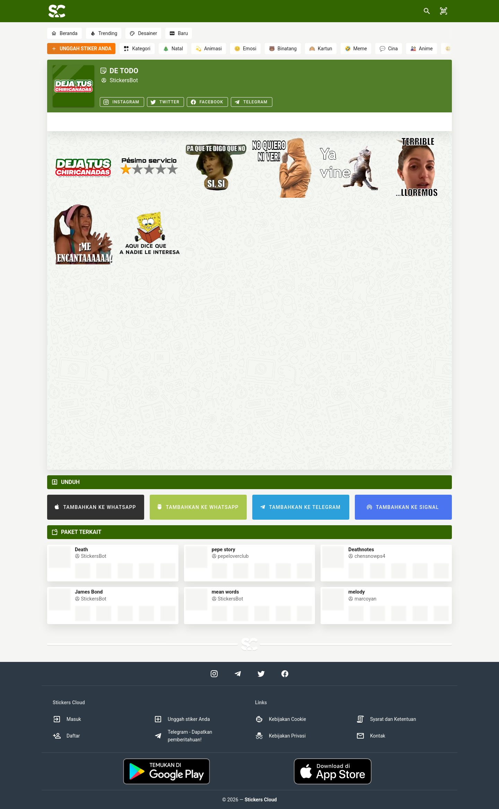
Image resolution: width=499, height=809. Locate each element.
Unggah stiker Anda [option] (182, 719)
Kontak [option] (370, 736)
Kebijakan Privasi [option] (280, 736)
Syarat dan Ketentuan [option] (386, 719)
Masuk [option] (67, 719)
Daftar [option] (66, 736)
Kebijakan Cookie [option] (280, 719)
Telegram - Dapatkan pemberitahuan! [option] (183, 735)
